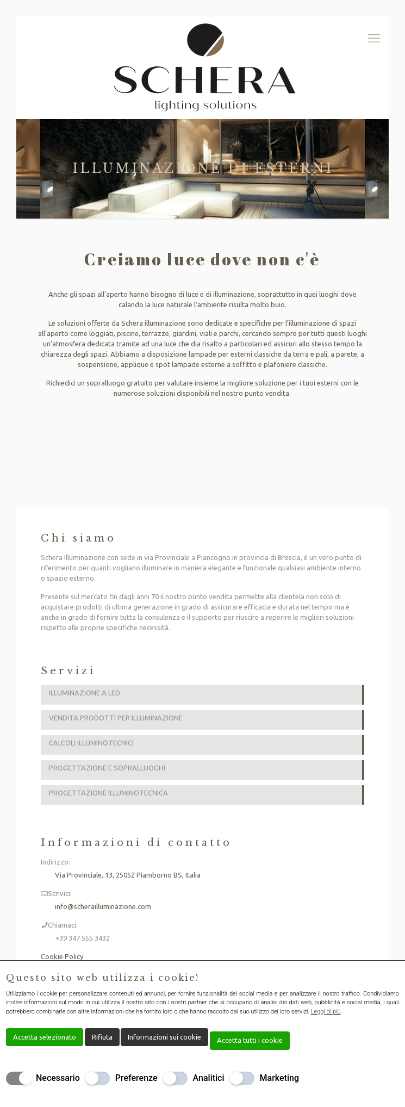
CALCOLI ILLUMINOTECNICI (91, 743)
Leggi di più (326, 1011)
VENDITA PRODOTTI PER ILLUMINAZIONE (116, 718)
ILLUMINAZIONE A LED (84, 692)
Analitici (209, 1078)
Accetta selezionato (44, 1037)
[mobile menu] (374, 38)
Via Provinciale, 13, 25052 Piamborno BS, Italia (128, 875)
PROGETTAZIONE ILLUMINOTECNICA (108, 793)
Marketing (279, 1078)
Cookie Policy (62, 956)
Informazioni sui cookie (164, 1037)
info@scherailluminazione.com (103, 906)
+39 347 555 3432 (82, 938)
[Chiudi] (392, 978)
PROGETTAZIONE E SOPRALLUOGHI (107, 768)
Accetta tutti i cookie (250, 1040)
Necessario (58, 1078)
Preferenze (136, 1078)
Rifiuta (102, 1037)
